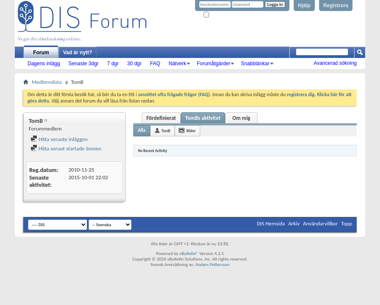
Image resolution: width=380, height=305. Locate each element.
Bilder (191, 130)
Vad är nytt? (77, 52)
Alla (142, 130)
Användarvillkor (320, 223)
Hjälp (304, 5)
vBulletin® (188, 253)
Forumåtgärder (213, 64)
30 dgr (134, 64)
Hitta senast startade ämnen (65, 148)
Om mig (241, 118)
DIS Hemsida (271, 223)
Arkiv (294, 223)
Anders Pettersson (213, 264)
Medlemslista (47, 82)
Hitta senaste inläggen (59, 139)
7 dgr (112, 64)
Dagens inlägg (44, 64)
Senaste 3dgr (84, 64)
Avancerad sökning (335, 63)
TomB (166, 130)
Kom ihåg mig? (221, 15)
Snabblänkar (255, 64)
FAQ (155, 64)
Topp (346, 223)
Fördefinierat (161, 118)
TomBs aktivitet (202, 118)
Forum (41, 52)
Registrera (335, 5)
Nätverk (177, 64)
